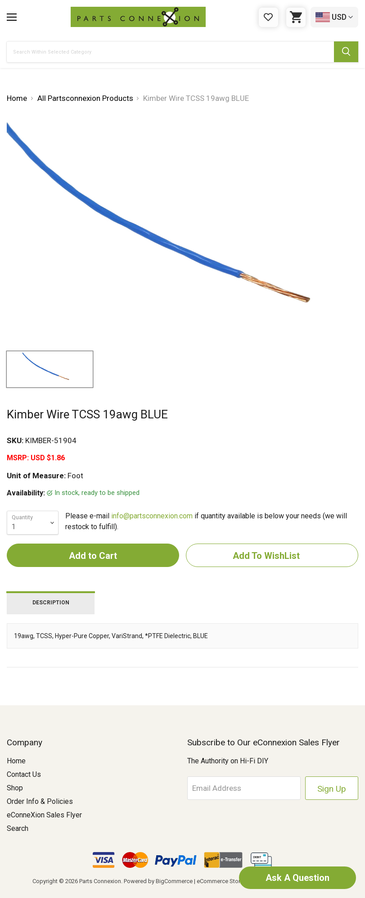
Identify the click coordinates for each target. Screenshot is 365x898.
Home (16, 761)
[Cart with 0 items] (296, 17)
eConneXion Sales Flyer (44, 815)
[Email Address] (244, 788)
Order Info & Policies (40, 801)
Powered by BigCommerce (158, 881)
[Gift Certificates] (268, 17)
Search (17, 828)
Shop (15, 788)
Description (50, 602)
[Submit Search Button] (346, 51)
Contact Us (24, 774)
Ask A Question (297, 877)
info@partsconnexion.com (152, 516)
